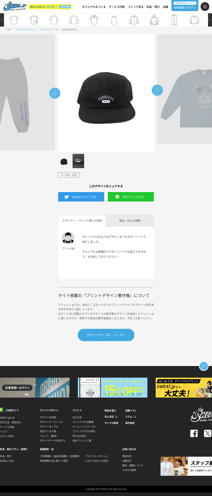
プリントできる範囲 (83, 422)
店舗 (165, 6)
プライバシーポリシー (96, 456)
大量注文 (127, 461)
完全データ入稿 (48, 431)
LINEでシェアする (133, 197)
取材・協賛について (132, 465)
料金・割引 (153, 6)
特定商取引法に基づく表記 (54, 461)
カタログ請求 (129, 470)
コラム (128, 416)
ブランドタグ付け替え (84, 431)
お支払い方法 (7, 461)
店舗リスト (131, 410)
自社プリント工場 (82, 440)
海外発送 (129, 423)
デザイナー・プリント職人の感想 (82, 220)
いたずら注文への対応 (96, 461)
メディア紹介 (7, 436)
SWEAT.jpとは (7, 417)
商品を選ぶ (110, 410)
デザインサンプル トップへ (106, 334)
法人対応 (109, 416)
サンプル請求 (111, 423)
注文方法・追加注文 (10, 422)
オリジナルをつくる (94, 6)
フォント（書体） (49, 436)
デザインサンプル (48, 29)
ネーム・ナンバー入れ (84, 426)
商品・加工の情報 (129, 220)
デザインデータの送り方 (52, 440)
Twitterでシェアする (84, 197)
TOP (9, 29)
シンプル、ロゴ (69, 175)
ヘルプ (3, 431)
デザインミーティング (51, 422)
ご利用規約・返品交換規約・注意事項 (59, 456)
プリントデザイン (25, 29)
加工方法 (77, 417)
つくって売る (136, 6)
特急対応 (127, 456)
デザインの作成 (48, 417)
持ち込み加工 (79, 436)
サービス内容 (117, 6)
